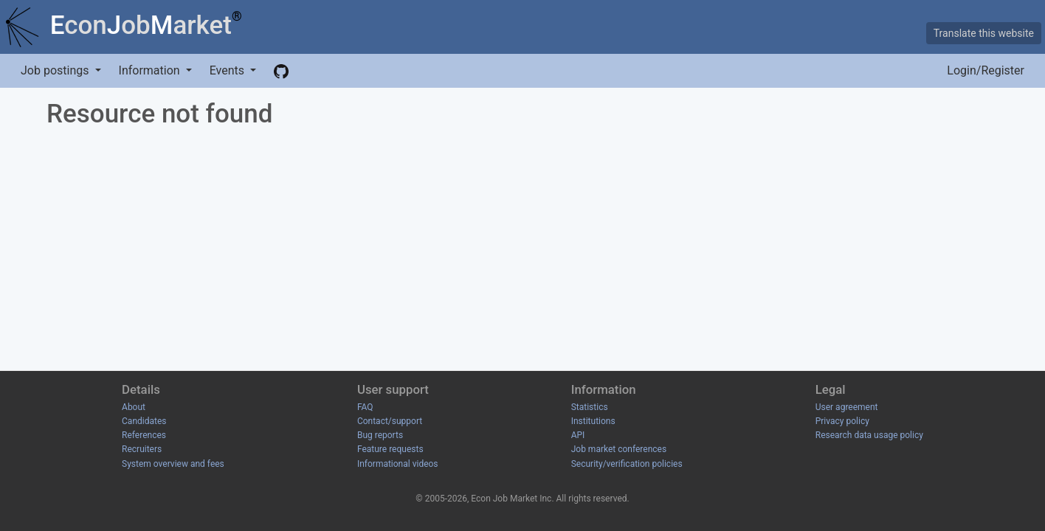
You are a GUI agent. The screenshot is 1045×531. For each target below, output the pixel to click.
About (133, 407)
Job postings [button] (56, 70)
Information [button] (151, 70)
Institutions (593, 421)
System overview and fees (173, 464)
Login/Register (985, 70)
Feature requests (390, 449)
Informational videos (397, 464)
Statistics (589, 407)
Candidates (144, 421)
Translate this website (984, 33)
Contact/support (389, 421)
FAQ (365, 407)
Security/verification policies (627, 464)
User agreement (846, 407)
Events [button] (228, 70)
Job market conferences (618, 449)
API (578, 435)
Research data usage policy (869, 435)
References (144, 435)
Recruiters (142, 449)
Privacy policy (842, 421)
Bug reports (380, 435)
